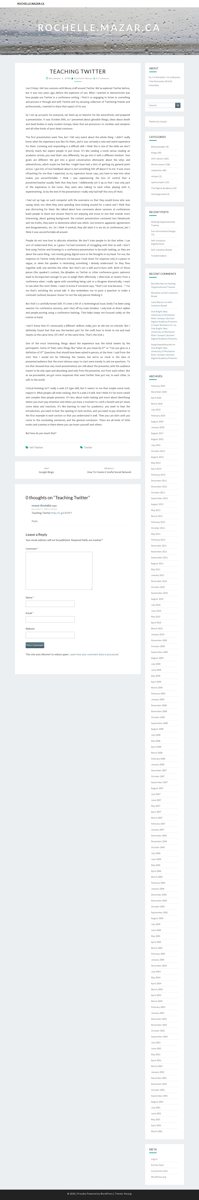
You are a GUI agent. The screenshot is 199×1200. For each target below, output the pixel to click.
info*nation (36, 447)
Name (30, 597)
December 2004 (159, 965)
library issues (157, 164)
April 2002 (156, 1060)
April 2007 (156, 811)
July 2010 (155, 604)
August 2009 (157, 657)
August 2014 (157, 456)
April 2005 (156, 941)
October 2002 (158, 1030)
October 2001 (158, 1089)
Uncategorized (158, 194)
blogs (154, 152)
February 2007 (158, 823)
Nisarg (128, 1193)
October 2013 (158, 492)
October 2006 (158, 847)
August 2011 (157, 563)
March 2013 (157, 516)
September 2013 (159, 498)
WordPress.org (158, 1176)
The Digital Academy (161, 188)
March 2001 (157, 1131)
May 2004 (155, 977)
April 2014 (156, 468)
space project (158, 182)
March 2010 (157, 628)
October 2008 (158, 717)
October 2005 (158, 906)
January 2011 (157, 575)
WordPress (107, 1193)
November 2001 (159, 1083)
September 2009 (159, 652)
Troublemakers (159, 255)
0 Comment (103, 78)
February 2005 (158, 953)
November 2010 (159, 581)
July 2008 (155, 734)
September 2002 (159, 1036)
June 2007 (156, 800)
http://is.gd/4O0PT (61, 513)
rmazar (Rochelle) (41, 505)
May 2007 (155, 805)
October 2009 (158, 646)
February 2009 (158, 693)
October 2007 (158, 776)
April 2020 (156, 397)
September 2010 (159, 592)
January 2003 (157, 1012)
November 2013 (159, 486)
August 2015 (157, 439)
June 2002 (156, 1048)
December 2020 (159, 391)
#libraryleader (158, 146)
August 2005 (157, 918)
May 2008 (155, 740)
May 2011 (155, 569)
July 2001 (155, 1107)
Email (30, 613)
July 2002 (155, 1042)
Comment (32, 548)
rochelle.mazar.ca (30, 3)
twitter (88, 447)
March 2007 (157, 817)
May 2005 (155, 936)
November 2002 (159, 1024)
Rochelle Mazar (83, 78)
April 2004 (156, 983)
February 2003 (158, 1007)
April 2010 (156, 622)
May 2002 (155, 1054)
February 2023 (158, 385)
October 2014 (158, 451)
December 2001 (159, 1077)
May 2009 (155, 675)
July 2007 (155, 794)
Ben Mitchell (157, 283)
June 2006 (156, 859)
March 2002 (157, 1066)
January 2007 (157, 829)
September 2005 (159, 912)
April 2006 (156, 871)
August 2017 (157, 433)
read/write (156, 170)
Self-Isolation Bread (161, 249)
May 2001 (155, 1119)
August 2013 (157, 504)
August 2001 (157, 1101)
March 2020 (157, 403)
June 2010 (156, 610)
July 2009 (155, 663)
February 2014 (158, 474)
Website (30, 628)
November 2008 (159, 711)
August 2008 (157, 728)
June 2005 (156, 930)
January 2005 (157, 959)
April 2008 (156, 746)
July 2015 (155, 445)
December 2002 (159, 1018)
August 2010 (157, 598)
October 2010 (158, 587)
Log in (154, 1159)
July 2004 (155, 971)
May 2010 (155, 616)
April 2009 (156, 681)
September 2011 (159, 557)
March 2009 (157, 687)
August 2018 (157, 421)
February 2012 (158, 539)
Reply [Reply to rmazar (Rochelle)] (35, 521)
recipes (154, 176)
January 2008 (157, 764)
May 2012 (155, 533)
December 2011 (159, 545)
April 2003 (156, 995)
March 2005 (157, 947)
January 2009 (157, 699)
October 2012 (158, 527)
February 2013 (158, 521)
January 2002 (157, 1072)
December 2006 (159, 835)
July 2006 (155, 853)
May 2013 (155, 510)
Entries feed (157, 1164)
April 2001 (156, 1125)
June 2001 (156, 1113)
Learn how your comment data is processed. (94, 654)
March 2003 (157, 1001)
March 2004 (157, 989)
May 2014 (155, 462)
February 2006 (158, 882)
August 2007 (157, 788)
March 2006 (157, 876)
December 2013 (159, 480)
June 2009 (156, 669)
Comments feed (159, 1170)
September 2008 (159, 723)
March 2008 (157, 752)
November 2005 (159, 900)
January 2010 (157, 634)
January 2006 (157, 888)
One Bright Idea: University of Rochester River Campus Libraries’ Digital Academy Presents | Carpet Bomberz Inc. (164, 318)
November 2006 (159, 841)
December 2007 (159, 770)
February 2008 (158, 758)
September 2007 (159, 782)
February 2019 (158, 415)
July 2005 (155, 924)
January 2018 (157, 427)
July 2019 (155, 409)
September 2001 (159, 1095)
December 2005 (159, 894)
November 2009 (159, 640)
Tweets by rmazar (158, 121)
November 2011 (159, 551)
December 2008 (159, 705)
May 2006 (155, 865)
